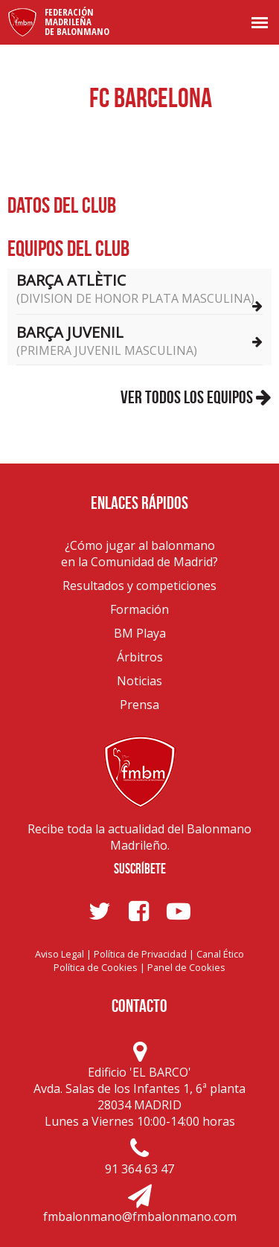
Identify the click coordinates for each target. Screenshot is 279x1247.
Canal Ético (220, 954)
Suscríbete (140, 868)
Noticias (139, 681)
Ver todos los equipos (196, 397)
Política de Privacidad (140, 954)
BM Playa (140, 633)
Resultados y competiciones (139, 585)
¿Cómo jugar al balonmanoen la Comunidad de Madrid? (139, 553)
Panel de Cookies (186, 967)
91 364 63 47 (139, 1169)
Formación (139, 609)
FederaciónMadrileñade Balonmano (77, 21)
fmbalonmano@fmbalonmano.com (140, 1216)
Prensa (139, 704)
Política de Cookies (96, 967)
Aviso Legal (59, 954)
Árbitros (140, 657)
